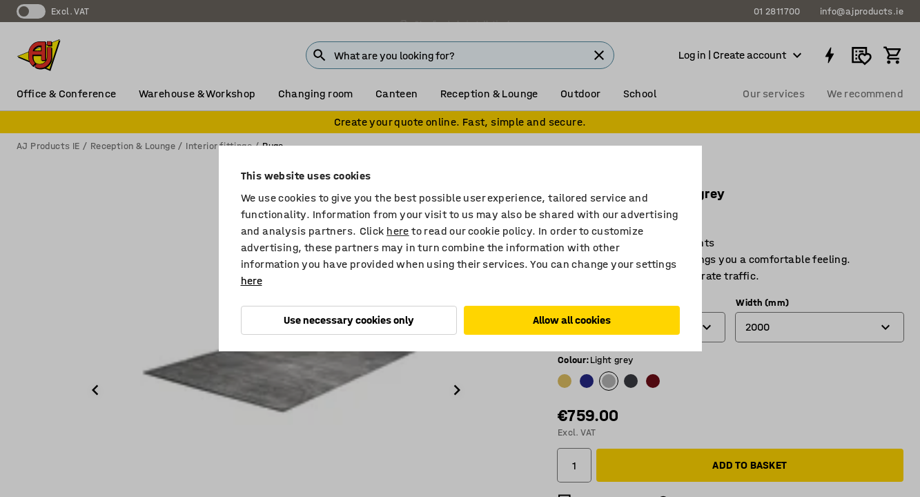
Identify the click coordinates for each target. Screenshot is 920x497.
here (397, 230)
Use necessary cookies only (349, 320)
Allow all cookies (572, 320)
